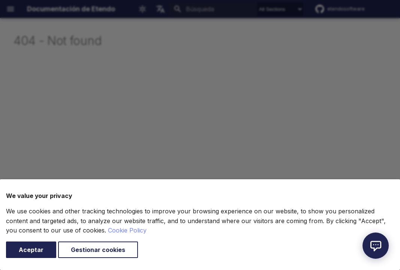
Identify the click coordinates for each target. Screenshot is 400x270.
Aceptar (31, 250)
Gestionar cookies (98, 250)
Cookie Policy (127, 230)
